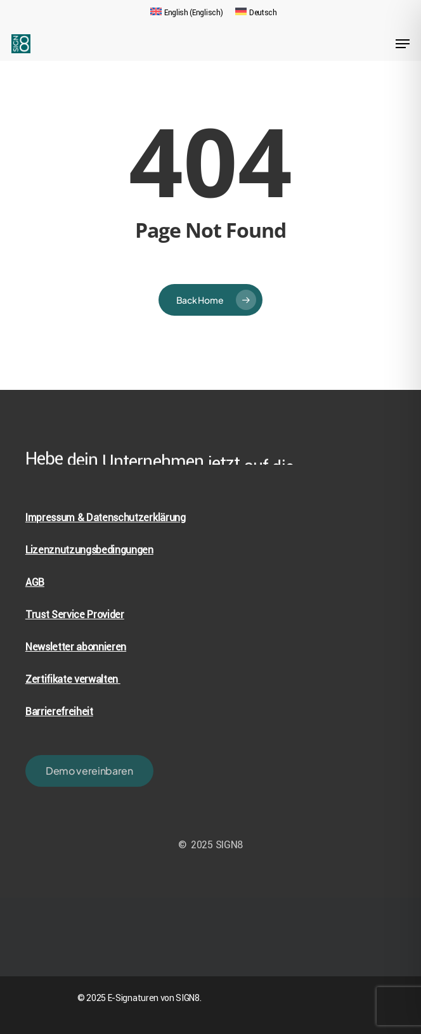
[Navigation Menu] (403, 43)
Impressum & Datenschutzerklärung (105, 518)
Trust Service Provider (74, 615)
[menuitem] (186, 13)
